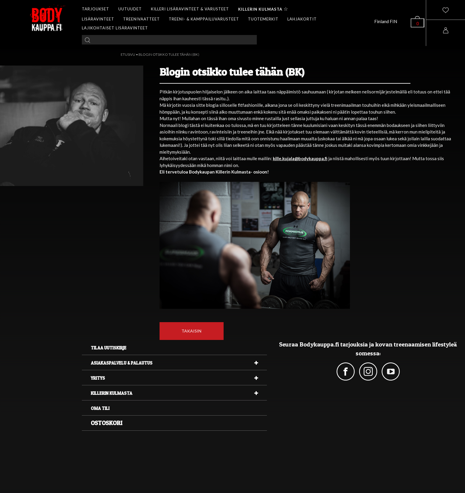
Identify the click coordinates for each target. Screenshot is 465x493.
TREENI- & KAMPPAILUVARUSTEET (204, 19)
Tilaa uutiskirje (108, 348)
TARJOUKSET (95, 9)
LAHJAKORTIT (302, 19)
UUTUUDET (130, 9)
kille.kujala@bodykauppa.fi (300, 158)
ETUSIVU (128, 54)
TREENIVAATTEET (141, 19)
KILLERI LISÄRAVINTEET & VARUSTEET (190, 9)
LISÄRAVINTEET (98, 19)
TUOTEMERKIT (263, 19)
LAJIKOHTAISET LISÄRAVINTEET (115, 28)
